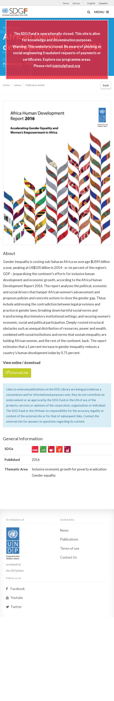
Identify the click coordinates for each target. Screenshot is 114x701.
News (66, 3)
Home (6, 85)
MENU (101, 12)
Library (76, 3)
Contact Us (68, 606)
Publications (69, 587)
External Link (17, 373)
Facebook (15, 637)
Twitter (14, 655)
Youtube (14, 646)
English (91, 3)
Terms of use (69, 597)
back (106, 85)
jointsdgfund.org (66, 66)
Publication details (35, 85)
